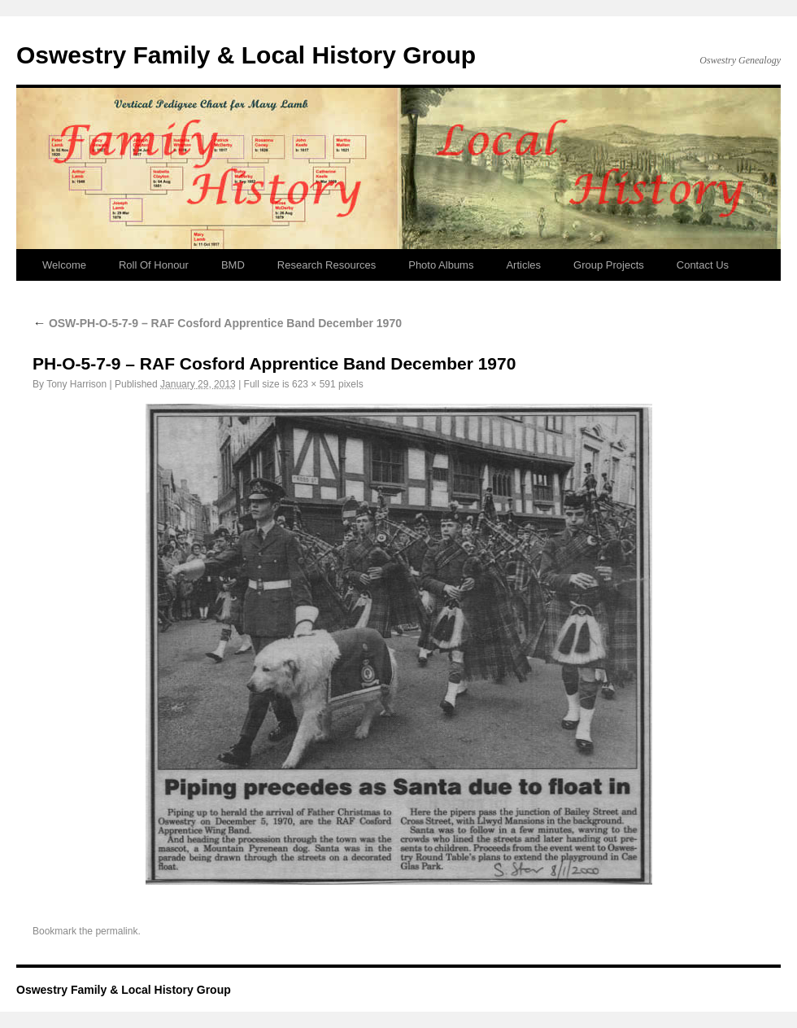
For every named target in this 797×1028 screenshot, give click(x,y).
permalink (116, 931)
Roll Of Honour (154, 265)
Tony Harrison (76, 384)
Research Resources (326, 265)
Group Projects (608, 265)
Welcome (64, 265)
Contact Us (703, 265)
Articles (523, 265)
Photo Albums (440, 265)
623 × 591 (314, 384)
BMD (233, 265)
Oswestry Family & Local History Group (246, 55)
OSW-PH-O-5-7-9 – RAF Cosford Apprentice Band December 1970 (217, 323)
